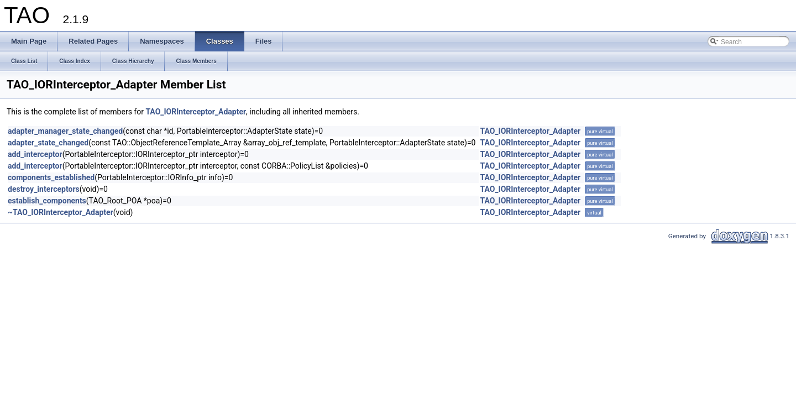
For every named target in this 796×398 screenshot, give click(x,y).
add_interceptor (35, 154)
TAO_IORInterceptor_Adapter (195, 111)
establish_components (47, 200)
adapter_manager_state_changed (65, 131)
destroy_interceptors (44, 189)
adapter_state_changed (48, 142)
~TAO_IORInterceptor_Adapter (60, 212)
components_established (51, 177)
